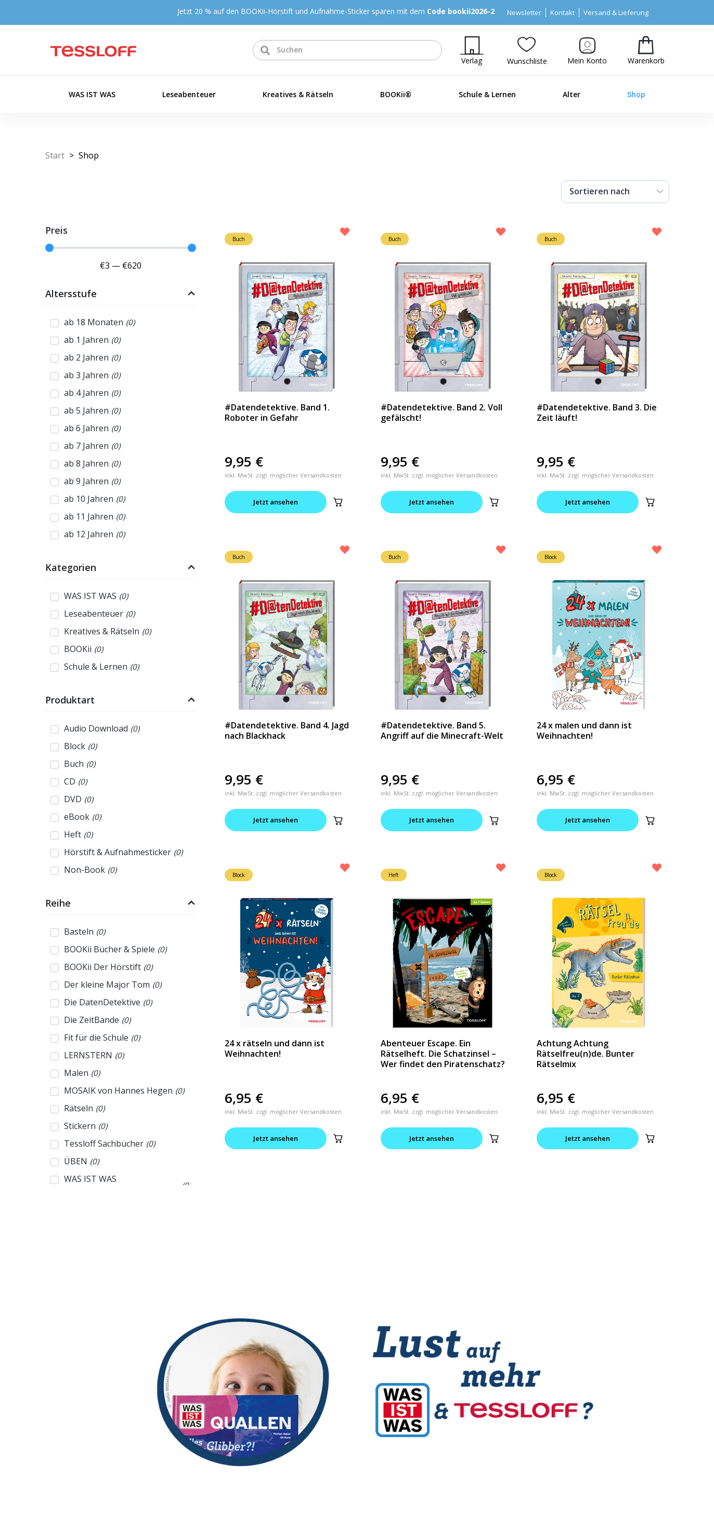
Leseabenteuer (189, 94)
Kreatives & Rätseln (298, 94)
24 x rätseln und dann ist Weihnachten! (274, 1048)
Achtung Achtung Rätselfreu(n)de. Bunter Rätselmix (585, 1054)
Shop (636, 94)
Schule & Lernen (487, 94)
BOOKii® (395, 94)
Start (54, 155)
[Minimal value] (120, 248)
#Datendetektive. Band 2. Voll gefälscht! (441, 412)
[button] (338, 501)
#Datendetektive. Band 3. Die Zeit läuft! (597, 412)
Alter (571, 94)
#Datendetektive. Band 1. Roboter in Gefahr (277, 412)
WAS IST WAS (92, 94)
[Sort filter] (615, 191)
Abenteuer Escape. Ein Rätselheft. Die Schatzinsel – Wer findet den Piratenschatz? (443, 1054)
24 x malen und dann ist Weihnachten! (584, 730)
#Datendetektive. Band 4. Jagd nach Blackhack (287, 730)
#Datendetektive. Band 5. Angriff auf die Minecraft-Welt (442, 730)
